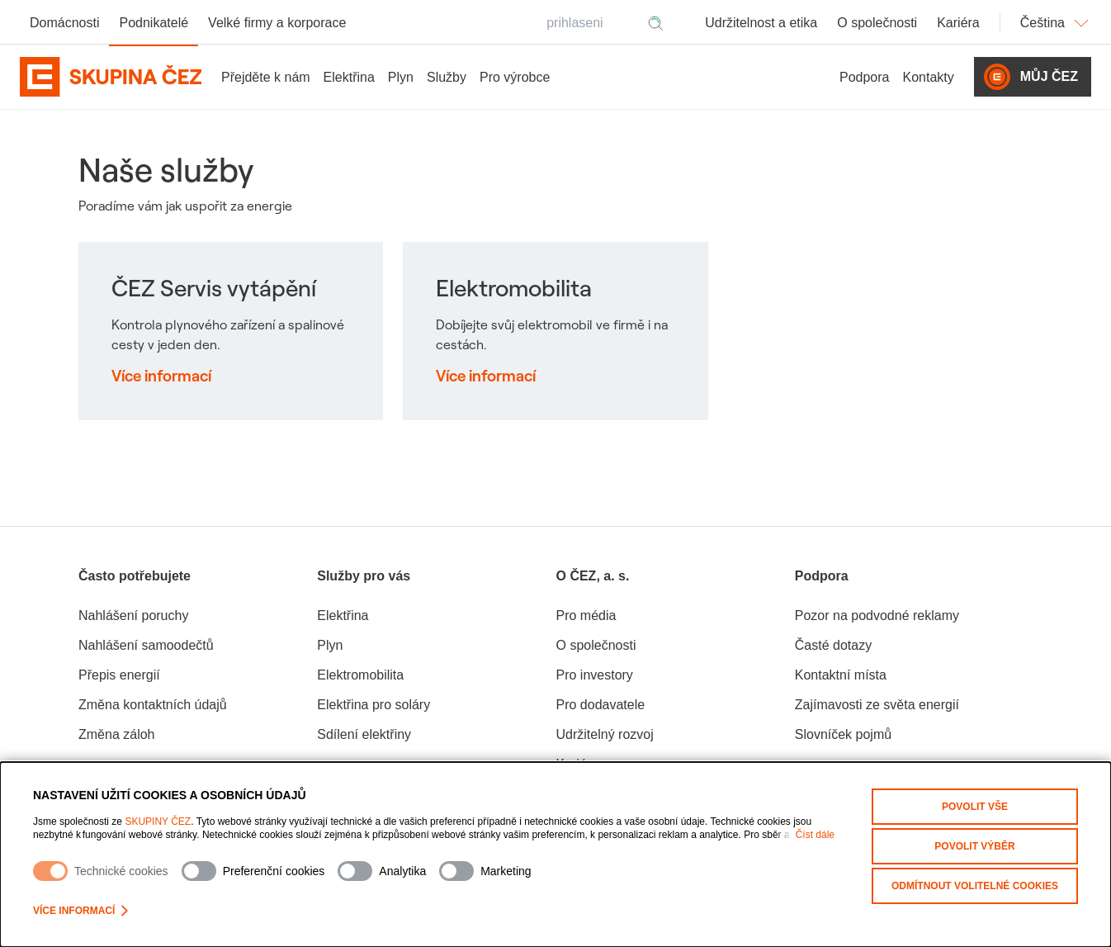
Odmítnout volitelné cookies (974, 886)
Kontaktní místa (840, 675)
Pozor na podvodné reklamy (877, 615)
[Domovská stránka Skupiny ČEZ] (110, 77)
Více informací (80, 910)
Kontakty (928, 77)
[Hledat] (655, 23)
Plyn (401, 77)
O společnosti (877, 23)
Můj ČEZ (1031, 77)
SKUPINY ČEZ (158, 821)
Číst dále (815, 834)
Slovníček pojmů (843, 734)
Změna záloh (116, 734)
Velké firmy (277, 23)
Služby (446, 77)
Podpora (864, 77)
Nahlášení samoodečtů (146, 645)
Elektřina (349, 77)
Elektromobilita (360, 675)
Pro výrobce (515, 77)
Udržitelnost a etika (761, 23)
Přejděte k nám (265, 77)
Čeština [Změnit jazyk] (1055, 23)
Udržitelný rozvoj (605, 734)
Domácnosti (64, 23)
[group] (197, 670)
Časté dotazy (833, 645)
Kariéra (958, 23)
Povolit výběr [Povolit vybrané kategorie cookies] (974, 846)
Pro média (586, 615)
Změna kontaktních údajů (152, 705)
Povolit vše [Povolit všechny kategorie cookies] (975, 806)
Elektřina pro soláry (373, 705)
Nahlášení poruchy (133, 615)
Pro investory (594, 675)
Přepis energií (119, 675)
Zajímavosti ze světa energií (877, 705)
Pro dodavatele (600, 705)
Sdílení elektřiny (364, 734)
